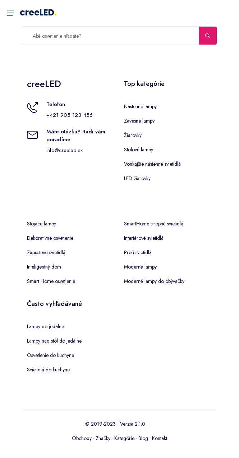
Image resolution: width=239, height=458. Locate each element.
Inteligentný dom (44, 266)
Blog (143, 438)
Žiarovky (133, 135)
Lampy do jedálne (45, 326)
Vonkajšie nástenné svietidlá (152, 164)
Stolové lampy (138, 149)
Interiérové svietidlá (144, 238)
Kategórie (124, 438)
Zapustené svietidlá (46, 252)
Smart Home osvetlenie (51, 281)
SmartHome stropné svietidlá (153, 223)
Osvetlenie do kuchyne (50, 355)
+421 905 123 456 (69, 115)
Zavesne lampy (139, 120)
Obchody (82, 438)
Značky (103, 438)
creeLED (38, 12)
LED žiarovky (137, 178)
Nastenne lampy (140, 106)
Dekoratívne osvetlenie (50, 238)
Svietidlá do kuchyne (48, 369)
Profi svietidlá (138, 252)
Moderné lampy (140, 266)
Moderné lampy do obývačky (154, 281)
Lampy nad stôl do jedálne (54, 340)
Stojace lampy (41, 223)
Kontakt (159, 438)
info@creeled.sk (64, 150)
